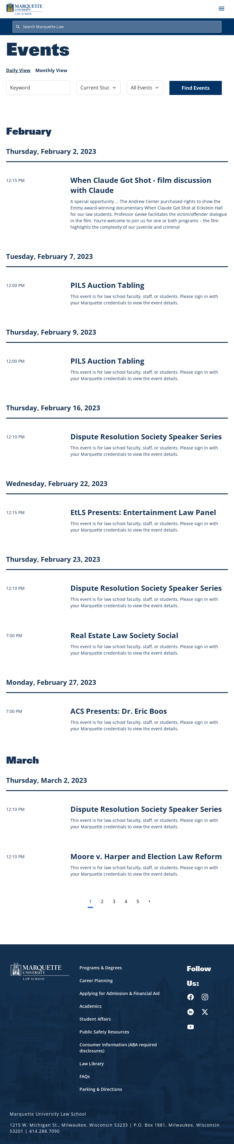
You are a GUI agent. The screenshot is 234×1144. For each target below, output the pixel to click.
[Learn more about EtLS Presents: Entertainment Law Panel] (143, 512)
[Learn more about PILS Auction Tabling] (107, 285)
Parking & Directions (101, 1089)
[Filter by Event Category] (98, 87)
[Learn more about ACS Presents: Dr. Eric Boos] (118, 711)
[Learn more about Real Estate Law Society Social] (124, 635)
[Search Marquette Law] (117, 27)
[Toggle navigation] (221, 8)
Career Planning (96, 980)
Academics (90, 1006)
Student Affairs (95, 1019)
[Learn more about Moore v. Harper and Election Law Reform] (146, 856)
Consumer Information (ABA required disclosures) (118, 1048)
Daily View (18, 70)
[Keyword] (38, 87)
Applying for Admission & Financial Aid (120, 993)
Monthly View (51, 70)
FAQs (85, 1076)
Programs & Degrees (101, 968)
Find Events (196, 88)
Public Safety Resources (104, 1032)
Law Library (92, 1063)
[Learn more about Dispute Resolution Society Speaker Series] (146, 436)
